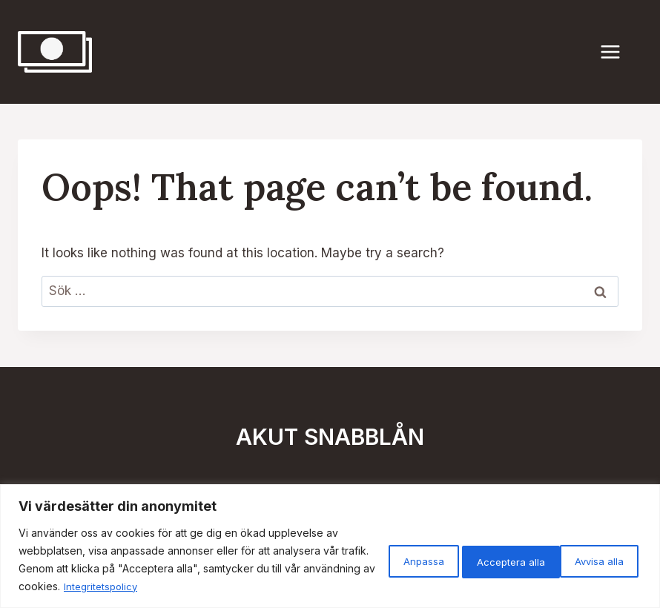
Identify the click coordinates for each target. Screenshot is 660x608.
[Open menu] (617, 51)
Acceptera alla (585, 559)
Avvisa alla (475, 559)
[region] (330, 546)
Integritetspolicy (278, 586)
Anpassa (380, 559)
